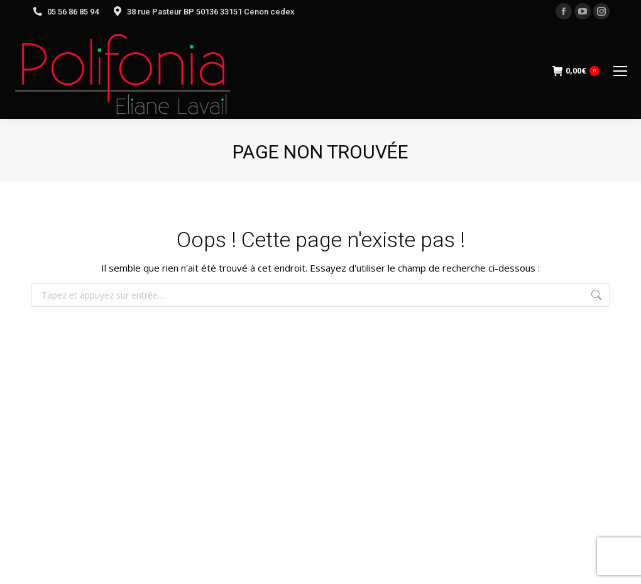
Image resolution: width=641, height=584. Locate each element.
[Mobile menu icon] (620, 71)
